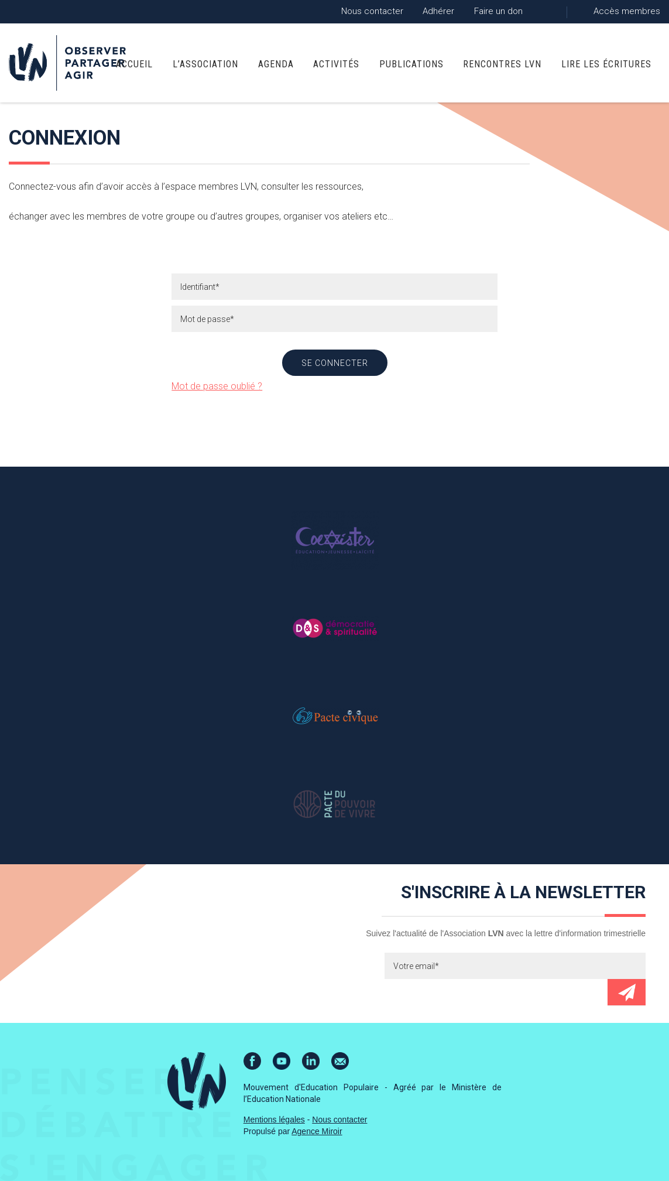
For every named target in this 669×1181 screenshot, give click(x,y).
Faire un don (498, 11)
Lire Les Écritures (606, 64)
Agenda (276, 64)
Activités (336, 64)
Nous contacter (372, 11)
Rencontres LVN (502, 64)
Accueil (134, 64)
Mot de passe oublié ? (216, 386)
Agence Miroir (316, 1131)
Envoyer (627, 992)
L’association (205, 64)
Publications (411, 64)
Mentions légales (274, 1119)
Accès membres (626, 11)
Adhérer (438, 11)
